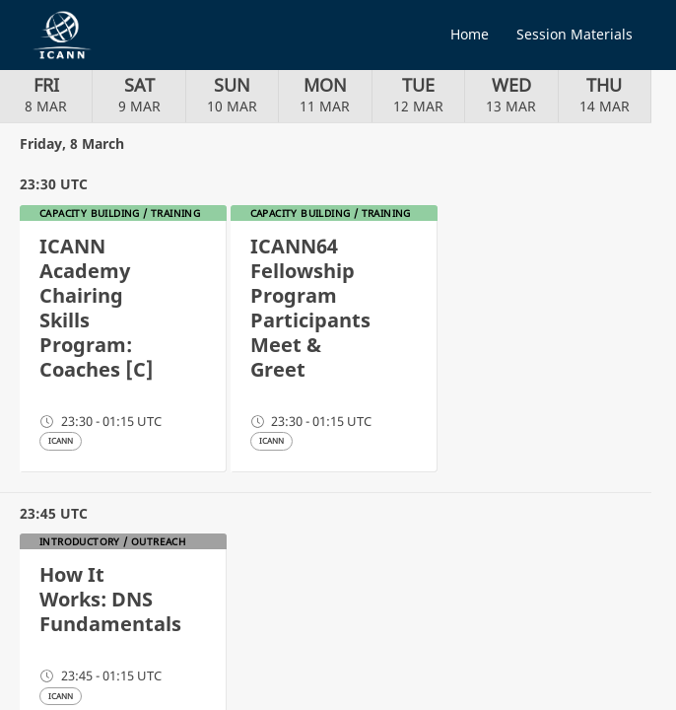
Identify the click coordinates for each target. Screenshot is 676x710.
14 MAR (604, 94)
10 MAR (232, 94)
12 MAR (418, 94)
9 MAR (139, 94)
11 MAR (325, 94)
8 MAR (46, 94)
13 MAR (511, 94)
